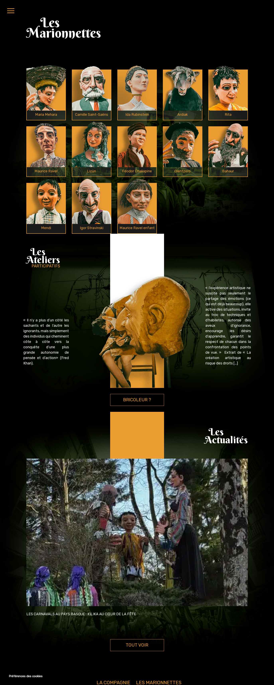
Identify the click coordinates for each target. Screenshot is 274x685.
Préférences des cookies (26, 676)
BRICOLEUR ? (137, 399)
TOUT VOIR (137, 645)
